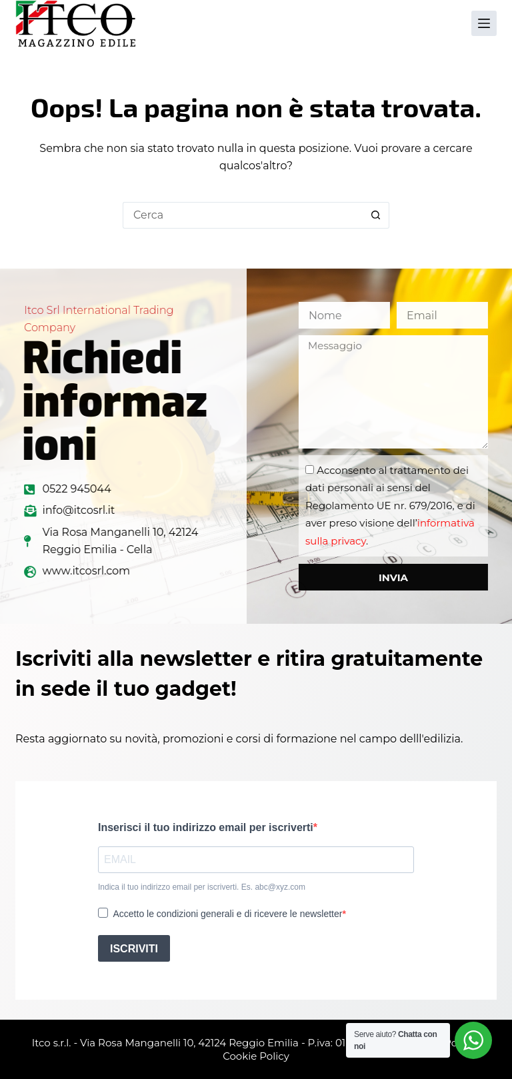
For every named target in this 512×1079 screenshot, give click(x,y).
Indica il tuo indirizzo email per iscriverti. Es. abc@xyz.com (201, 887)
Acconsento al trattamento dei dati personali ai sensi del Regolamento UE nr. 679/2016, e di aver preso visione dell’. (421, 505)
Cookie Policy (256, 1056)
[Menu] (484, 23)
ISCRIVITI (134, 948)
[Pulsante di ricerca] (376, 215)
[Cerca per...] (243, 215)
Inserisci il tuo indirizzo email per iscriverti (205, 827)
